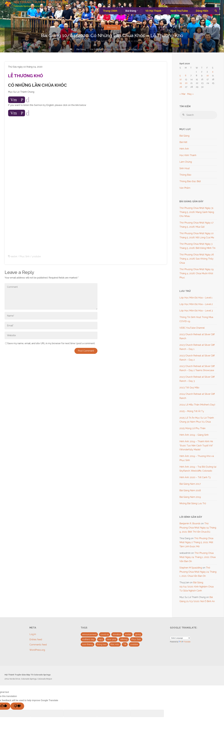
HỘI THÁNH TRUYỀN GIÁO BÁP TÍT (42, 2)
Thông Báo (185, 174)
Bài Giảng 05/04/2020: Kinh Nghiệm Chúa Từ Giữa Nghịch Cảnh (196, 586)
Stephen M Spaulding (190, 567)
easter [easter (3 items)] (128, 634)
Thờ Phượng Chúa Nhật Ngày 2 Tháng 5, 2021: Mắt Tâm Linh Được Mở (196, 542)
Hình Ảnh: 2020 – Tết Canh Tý (195, 477)
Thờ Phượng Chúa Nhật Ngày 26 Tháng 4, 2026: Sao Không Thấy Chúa (196, 258)
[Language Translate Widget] (180, 638)
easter (14, 256)
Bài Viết (183, 142)
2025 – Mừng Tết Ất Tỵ (191, 411)
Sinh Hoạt (184, 168)
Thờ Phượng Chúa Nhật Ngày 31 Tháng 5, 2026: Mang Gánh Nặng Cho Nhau (196, 212)
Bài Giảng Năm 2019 (190, 497)
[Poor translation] (17, 706)
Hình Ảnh (184, 148)
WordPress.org (37, 650)
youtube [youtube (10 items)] (134, 644)
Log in (32, 634)
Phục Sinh (25, 256)
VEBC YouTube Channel (192, 327)
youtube (36, 256)
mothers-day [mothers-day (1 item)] (88, 639)
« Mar (182, 94)
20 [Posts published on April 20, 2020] (186, 83)
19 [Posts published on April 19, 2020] (181, 83)
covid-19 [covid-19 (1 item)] (104, 634)
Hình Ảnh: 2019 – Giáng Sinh (194, 435)
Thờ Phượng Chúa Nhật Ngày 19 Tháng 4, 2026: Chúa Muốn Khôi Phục (196, 273)
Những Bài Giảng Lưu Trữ (192, 503)
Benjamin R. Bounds (189, 523)
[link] (215, 11)
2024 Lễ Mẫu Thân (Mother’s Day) (197, 404)
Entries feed (35, 639)
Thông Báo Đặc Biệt (190, 181)
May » (190, 94)
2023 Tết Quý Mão (189, 387)
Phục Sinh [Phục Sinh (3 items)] (136, 639)
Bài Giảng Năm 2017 (190, 484)
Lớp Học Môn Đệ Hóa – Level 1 (195, 297)
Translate (184, 642)
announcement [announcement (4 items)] (89, 634)
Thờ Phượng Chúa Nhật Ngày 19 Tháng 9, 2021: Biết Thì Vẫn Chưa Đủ (197, 527)
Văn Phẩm (184, 188)
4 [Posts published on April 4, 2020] (212, 71)
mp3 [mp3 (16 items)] (101, 639)
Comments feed (38, 644)
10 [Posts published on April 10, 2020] (208, 75)
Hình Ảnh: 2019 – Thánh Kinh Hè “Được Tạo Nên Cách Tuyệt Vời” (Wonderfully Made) (196, 445)
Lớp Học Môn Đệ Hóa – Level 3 (196, 310)
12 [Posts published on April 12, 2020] (181, 79)
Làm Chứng (185, 161)
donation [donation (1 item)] (117, 634)
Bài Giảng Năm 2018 (190, 490)
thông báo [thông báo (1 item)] (102, 644)
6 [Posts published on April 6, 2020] (185, 75)
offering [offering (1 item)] (123, 639)
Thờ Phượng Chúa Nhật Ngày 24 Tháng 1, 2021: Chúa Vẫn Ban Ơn (197, 557)
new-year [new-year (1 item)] (111, 639)
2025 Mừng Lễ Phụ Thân (192, 428)
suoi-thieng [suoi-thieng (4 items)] (87, 644)
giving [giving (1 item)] (138, 634)
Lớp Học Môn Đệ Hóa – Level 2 (196, 304)
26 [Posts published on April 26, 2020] (181, 87)
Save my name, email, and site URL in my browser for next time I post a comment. (50, 343)
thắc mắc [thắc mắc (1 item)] (115, 644)
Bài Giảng (112, 27)
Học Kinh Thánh (187, 155)
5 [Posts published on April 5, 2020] (180, 75)
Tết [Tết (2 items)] (124, 644)
